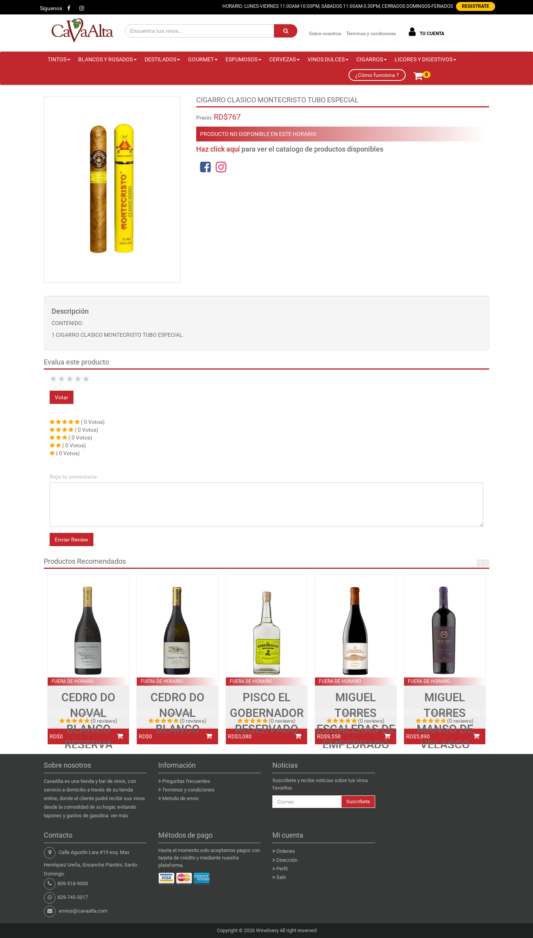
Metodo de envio (180, 798)
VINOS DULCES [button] (328, 59)
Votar (61, 397)
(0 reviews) (104, 721)
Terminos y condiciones (371, 33)
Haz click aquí (218, 149)
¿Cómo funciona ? (377, 75)
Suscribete (358, 801)
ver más (119, 815)
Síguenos (51, 8)
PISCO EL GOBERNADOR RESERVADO (267, 713)
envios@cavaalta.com (83, 911)
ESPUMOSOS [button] (243, 59)
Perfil (282, 869)
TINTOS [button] (59, 59)
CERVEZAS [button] (284, 59)
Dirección (286, 860)
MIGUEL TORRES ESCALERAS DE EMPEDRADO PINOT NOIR (356, 729)
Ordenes (285, 851)
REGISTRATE (475, 6)
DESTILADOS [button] (162, 59)
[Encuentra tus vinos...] (200, 31)
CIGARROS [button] (371, 59)
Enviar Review (71, 539)
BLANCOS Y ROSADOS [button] (107, 59)
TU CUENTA (425, 32)
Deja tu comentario (73, 476)
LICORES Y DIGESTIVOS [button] (425, 59)
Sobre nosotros (325, 33)
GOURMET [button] (203, 59)
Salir (281, 877)
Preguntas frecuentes (186, 781)
